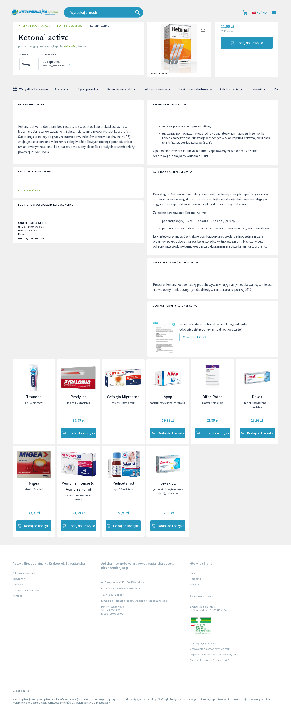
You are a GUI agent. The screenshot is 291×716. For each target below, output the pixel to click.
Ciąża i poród (88, 89)
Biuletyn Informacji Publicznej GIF (209, 660)
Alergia (62, 89)
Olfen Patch (212, 396)
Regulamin (19, 578)
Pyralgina (78, 396)
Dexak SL (168, 483)
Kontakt (17, 595)
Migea (34, 483)
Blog (192, 573)
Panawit (259, 89)
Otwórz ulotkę (195, 337)
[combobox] (124, 12)
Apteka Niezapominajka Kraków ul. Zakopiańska (34, 26)
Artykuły (195, 584)
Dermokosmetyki (122, 89)
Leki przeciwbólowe (69, 26)
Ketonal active (99, 26)
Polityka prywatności (25, 573)
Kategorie (195, 578)
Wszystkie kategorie (31, 89)
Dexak (257, 396)
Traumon (34, 396)
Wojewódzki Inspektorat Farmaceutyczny (214, 654)
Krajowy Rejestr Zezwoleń (204, 643)
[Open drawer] (273, 12)
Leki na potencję (158, 89)
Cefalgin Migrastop (123, 396)
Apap (168, 396)
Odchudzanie (232, 89)
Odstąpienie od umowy (26, 590)
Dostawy (18, 584)
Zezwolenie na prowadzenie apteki (210, 648)
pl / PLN (259, 12)
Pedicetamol (123, 483)
